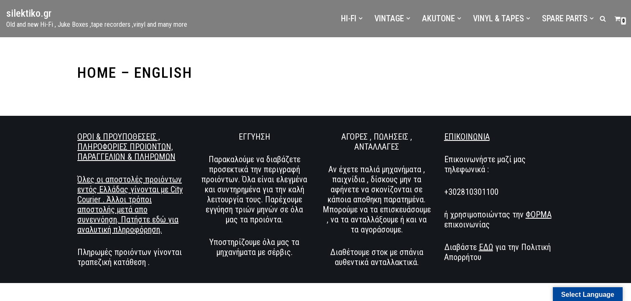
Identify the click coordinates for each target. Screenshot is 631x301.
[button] (361, 18)
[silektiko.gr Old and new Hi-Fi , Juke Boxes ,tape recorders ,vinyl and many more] (96, 19)
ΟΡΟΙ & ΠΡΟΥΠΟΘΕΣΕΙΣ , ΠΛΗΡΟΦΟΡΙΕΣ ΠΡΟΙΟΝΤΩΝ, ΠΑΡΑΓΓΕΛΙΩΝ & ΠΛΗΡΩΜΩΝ (126, 155)
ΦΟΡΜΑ (539, 222)
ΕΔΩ (486, 255)
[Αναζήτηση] (603, 18)
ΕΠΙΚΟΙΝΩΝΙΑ (467, 145)
